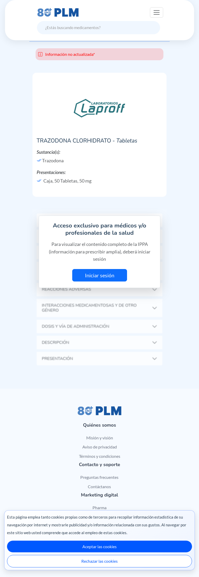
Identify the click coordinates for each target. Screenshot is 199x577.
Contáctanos (99, 486)
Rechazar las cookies (99, 561)
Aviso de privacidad (99, 446)
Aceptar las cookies (99, 546)
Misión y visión (99, 437)
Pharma (99, 507)
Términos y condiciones (99, 456)
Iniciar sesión (99, 275)
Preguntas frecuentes (99, 477)
